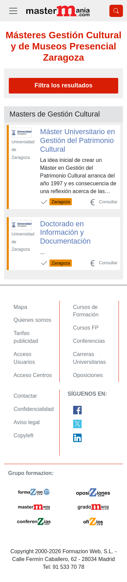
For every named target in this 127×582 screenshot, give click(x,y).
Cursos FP (86, 328)
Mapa (20, 307)
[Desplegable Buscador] (116, 11)
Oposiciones (88, 375)
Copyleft (24, 435)
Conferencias (89, 341)
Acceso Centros (33, 375)
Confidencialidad (34, 409)
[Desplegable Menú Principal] (13, 11)
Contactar (25, 396)
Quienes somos (32, 320)
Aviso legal (27, 422)
